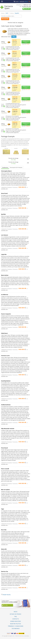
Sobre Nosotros (15, 621)
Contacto (15, 619)
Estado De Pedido (15, 614)
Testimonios (5, 167)
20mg (14, 36)
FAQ (15, 616)
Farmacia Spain (8, 7)
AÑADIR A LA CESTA (26, 42)
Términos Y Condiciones (15, 626)
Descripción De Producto (16, 167)
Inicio (15, 611)
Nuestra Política (15, 623)
